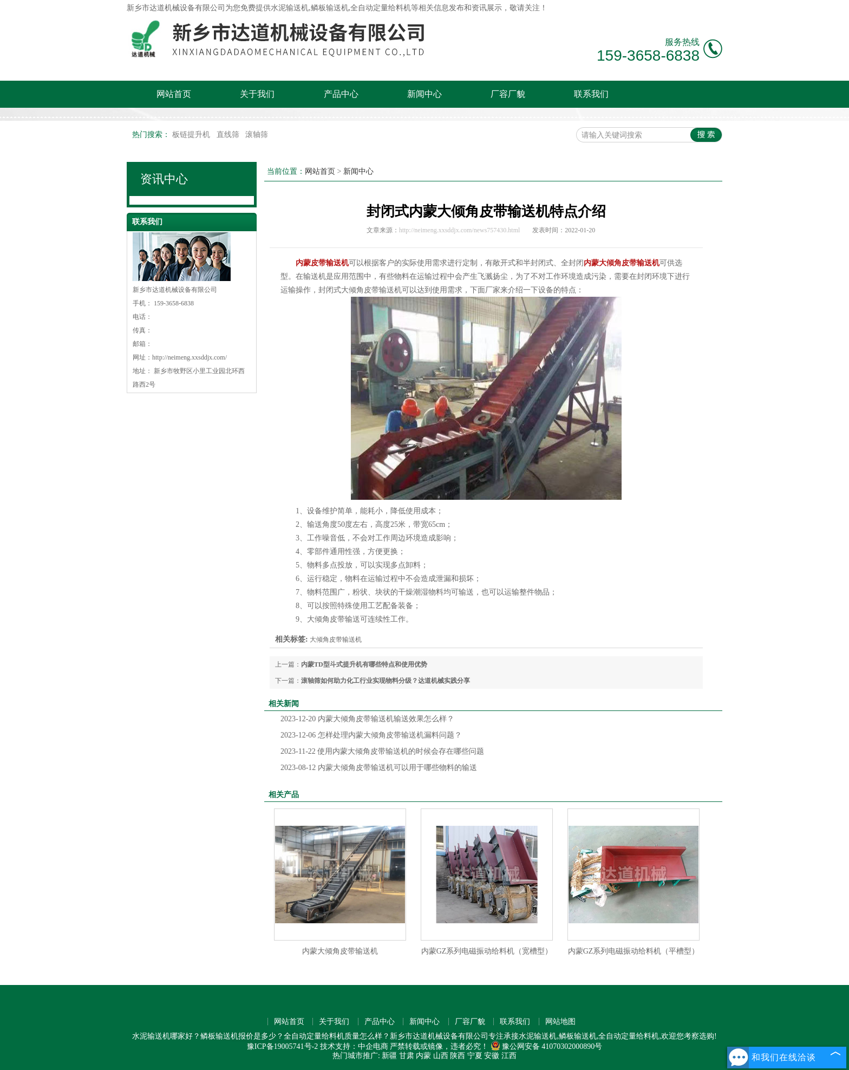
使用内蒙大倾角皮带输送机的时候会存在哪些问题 (382, 751)
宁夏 (474, 1056)
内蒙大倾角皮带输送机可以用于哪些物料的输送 (378, 768)
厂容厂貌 (508, 94)
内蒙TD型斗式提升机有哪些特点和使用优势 (364, 664)
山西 (440, 1056)
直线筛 (229, 135)
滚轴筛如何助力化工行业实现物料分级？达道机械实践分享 (385, 680)
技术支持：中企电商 (354, 1046)
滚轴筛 (256, 135)
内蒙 (423, 1056)
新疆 (389, 1056)
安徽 (491, 1056)
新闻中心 (424, 94)
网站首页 (173, 94)
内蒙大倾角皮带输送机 (340, 951)
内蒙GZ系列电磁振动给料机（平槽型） (634, 951)
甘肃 (406, 1056)
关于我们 (257, 94)
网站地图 (560, 1021)
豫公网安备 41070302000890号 (547, 1046)
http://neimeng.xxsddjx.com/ (189, 357)
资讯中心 (164, 179)
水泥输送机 (290, 8)
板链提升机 (192, 135)
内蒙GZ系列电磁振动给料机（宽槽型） (487, 951)
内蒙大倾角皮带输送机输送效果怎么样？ (367, 719)
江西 (509, 1056)
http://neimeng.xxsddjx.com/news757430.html (459, 230)
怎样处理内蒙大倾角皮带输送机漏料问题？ (371, 735)
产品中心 (341, 94)
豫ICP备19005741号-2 (282, 1046)
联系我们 (591, 94)
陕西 (457, 1056)
